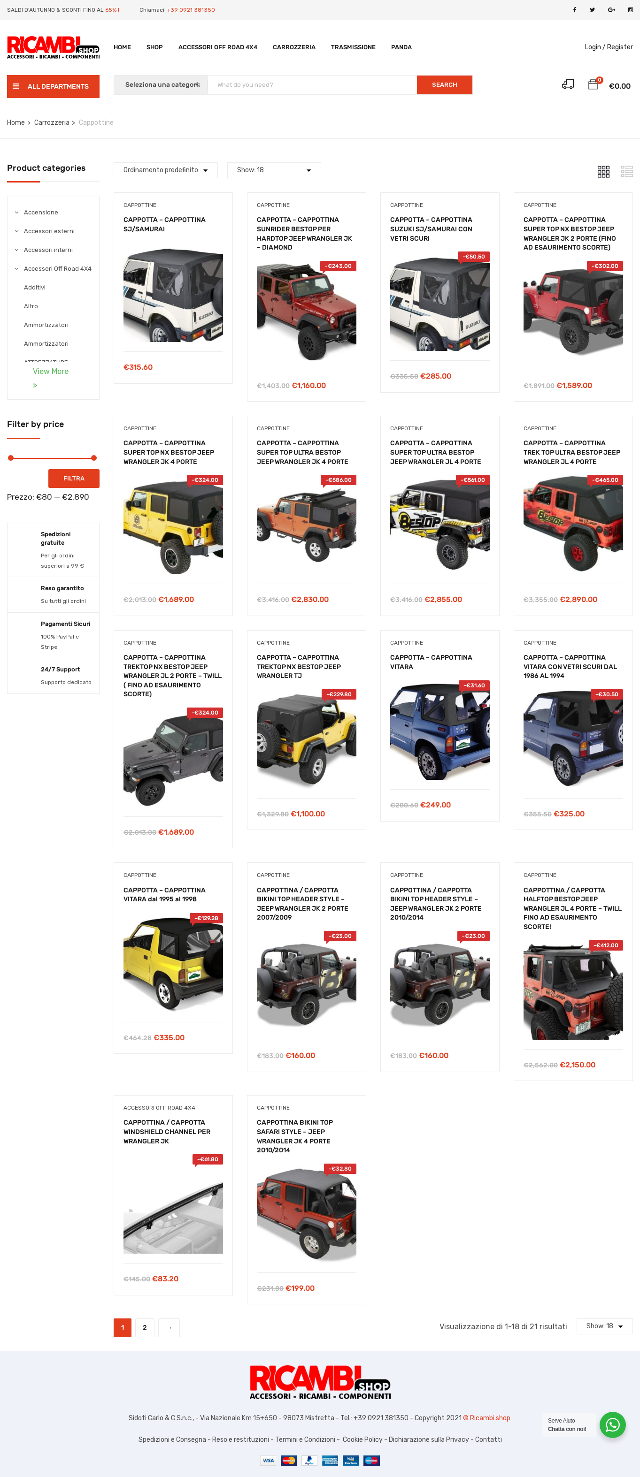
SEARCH (444, 84)
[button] (593, 86)
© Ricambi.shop (487, 1418)
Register (620, 47)
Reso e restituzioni (240, 1440)
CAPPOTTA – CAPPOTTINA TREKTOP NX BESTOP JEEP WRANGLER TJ (298, 667)
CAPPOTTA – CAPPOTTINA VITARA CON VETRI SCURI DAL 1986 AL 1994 (570, 667)
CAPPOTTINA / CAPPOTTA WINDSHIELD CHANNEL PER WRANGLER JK (166, 1132)
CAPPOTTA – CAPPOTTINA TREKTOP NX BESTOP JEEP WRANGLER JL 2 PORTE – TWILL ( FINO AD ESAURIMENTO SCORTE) (172, 676)
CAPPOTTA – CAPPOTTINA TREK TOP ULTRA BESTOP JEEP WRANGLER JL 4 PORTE (572, 452)
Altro (31, 306)
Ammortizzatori (46, 324)
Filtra (74, 478)
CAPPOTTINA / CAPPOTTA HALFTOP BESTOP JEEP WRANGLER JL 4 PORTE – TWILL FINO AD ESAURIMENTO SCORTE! (573, 908)
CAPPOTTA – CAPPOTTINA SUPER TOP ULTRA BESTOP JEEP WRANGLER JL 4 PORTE (435, 452)
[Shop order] (166, 170)
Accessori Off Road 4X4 (217, 47)
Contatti (488, 1440)
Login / (595, 47)
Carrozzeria (294, 47)
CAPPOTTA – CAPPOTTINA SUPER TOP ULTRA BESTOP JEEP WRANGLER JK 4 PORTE (302, 452)
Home (122, 47)
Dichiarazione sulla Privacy (428, 1440)
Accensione (41, 212)
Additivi (35, 287)
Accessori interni (48, 249)
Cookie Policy (363, 1440)
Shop (155, 47)
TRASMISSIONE (353, 47)
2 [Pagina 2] (145, 1328)
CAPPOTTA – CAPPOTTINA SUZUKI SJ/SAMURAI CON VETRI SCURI (431, 229)
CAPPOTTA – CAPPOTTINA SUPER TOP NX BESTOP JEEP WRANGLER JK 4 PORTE (168, 452)
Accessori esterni (49, 231)
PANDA (401, 47)
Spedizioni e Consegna (172, 1440)
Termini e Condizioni (304, 1440)
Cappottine (139, 205)
